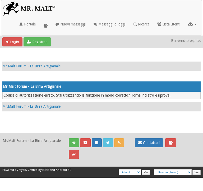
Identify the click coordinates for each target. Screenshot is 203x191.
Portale (27, 24)
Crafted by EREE (38, 170)
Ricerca (141, 24)
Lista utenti (168, 24)
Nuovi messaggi (71, 24)
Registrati (37, 42)
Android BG (64, 170)
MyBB (22, 170)
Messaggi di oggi (110, 24)
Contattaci (149, 143)
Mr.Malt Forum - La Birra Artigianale (31, 66)
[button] (192, 24)
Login (12, 42)
